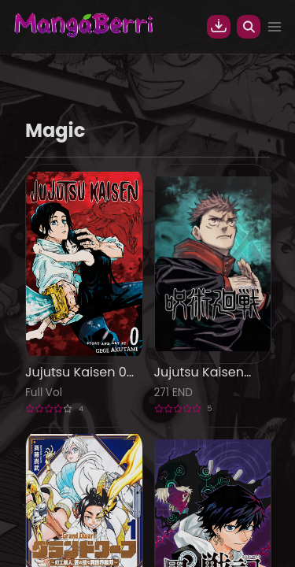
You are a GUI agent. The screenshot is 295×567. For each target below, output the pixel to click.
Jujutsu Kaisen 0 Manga (76, 372)
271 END (173, 392)
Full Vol (43, 392)
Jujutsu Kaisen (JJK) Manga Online (199, 372)
